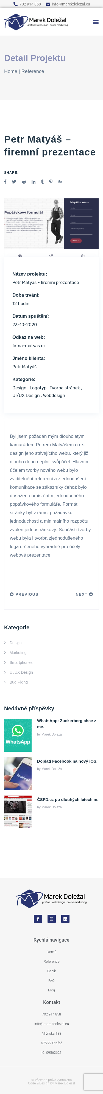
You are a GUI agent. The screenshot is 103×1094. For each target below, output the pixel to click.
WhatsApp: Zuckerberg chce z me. (66, 723)
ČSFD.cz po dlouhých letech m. (67, 799)
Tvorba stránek (65, 387)
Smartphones (21, 662)
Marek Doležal (52, 734)
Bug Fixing (19, 682)
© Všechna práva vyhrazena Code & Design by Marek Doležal (51, 1081)
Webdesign (54, 395)
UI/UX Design (26, 395)
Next (84, 594)
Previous (24, 594)
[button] (95, 22)
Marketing (18, 652)
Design (19, 387)
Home (10, 71)
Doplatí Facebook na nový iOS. (67, 761)
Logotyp (38, 387)
